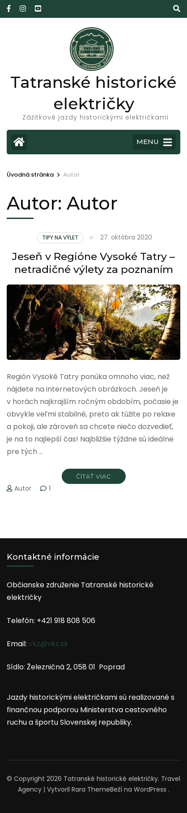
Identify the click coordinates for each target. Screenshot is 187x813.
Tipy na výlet (60, 237)
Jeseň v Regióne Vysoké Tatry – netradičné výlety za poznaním (93, 263)
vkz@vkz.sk (48, 644)
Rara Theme (91, 789)
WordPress (150, 789)
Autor (22, 488)
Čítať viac (93, 476)
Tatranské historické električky (111, 778)
